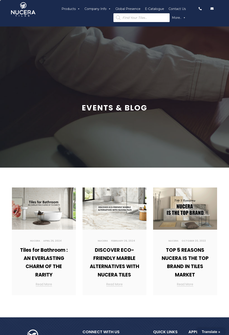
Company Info (97, 9)
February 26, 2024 (123, 240)
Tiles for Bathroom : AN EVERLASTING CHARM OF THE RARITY (44, 262)
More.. (179, 18)
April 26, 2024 (52, 240)
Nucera (35, 240)
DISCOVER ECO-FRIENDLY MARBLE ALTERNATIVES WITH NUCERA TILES (114, 262)
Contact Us (177, 9)
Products (71, 9)
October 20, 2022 (194, 240)
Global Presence (128, 9)
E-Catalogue (154, 9)
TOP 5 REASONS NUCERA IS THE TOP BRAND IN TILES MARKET (185, 262)
